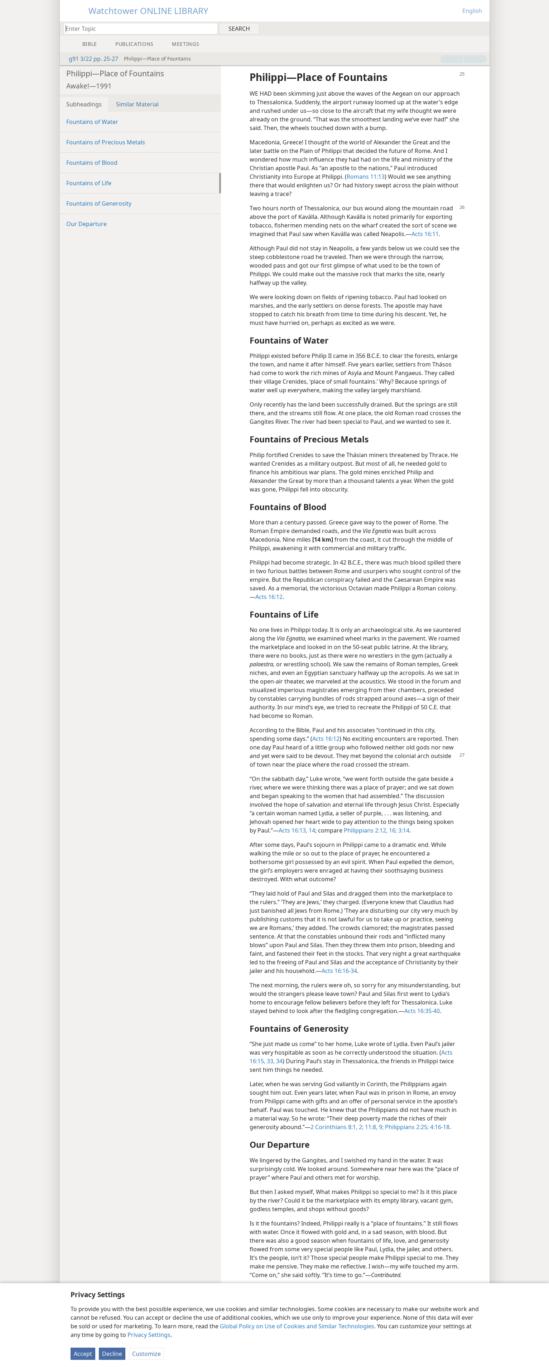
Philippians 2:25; (406, 1127)
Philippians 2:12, (365, 830)
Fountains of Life (88, 183)
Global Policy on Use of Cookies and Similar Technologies (297, 1326)
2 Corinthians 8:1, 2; (336, 1127)
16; (392, 830)
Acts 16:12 (269, 597)
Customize (146, 1354)
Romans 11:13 (366, 177)
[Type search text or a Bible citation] (137, 28)
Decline (112, 1354)
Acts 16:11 (425, 234)
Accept (83, 1354)
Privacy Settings (148, 1335)
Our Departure (86, 224)
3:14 (403, 830)
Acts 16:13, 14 (297, 830)
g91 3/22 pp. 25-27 (90, 59)
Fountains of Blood (91, 163)
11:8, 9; (373, 1127)
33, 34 (274, 1061)
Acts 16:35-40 (422, 1011)
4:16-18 (439, 1127)
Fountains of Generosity (98, 203)
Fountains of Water (92, 122)
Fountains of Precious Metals (105, 142)
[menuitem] (481, 28)
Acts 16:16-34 (339, 971)
